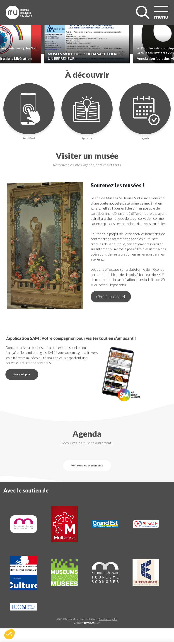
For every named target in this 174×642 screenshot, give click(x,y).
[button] (9, 634)
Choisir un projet (111, 296)
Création (87, 622)
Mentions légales (108, 619)
